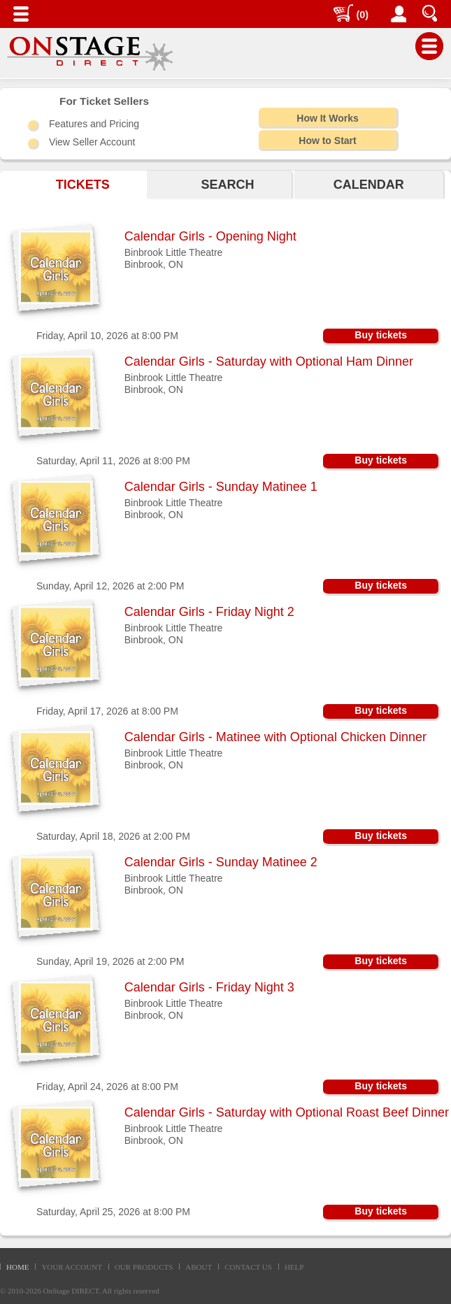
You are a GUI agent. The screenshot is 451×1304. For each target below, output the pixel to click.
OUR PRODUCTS (144, 1267)
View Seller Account (92, 142)
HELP (294, 1267)
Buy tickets (381, 335)
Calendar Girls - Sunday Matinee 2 (220, 862)
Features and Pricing (94, 123)
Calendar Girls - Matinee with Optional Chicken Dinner (275, 737)
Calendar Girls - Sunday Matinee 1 (220, 487)
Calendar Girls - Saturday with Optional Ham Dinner (268, 361)
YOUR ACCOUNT (71, 1267)
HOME (17, 1267)
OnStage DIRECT (71, 1291)
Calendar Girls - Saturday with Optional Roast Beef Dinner (286, 1112)
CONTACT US (248, 1267)
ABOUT (198, 1267)
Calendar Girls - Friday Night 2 (209, 612)
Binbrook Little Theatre (173, 252)
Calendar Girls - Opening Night (210, 236)
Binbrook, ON (153, 264)
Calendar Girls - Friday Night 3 (209, 987)
